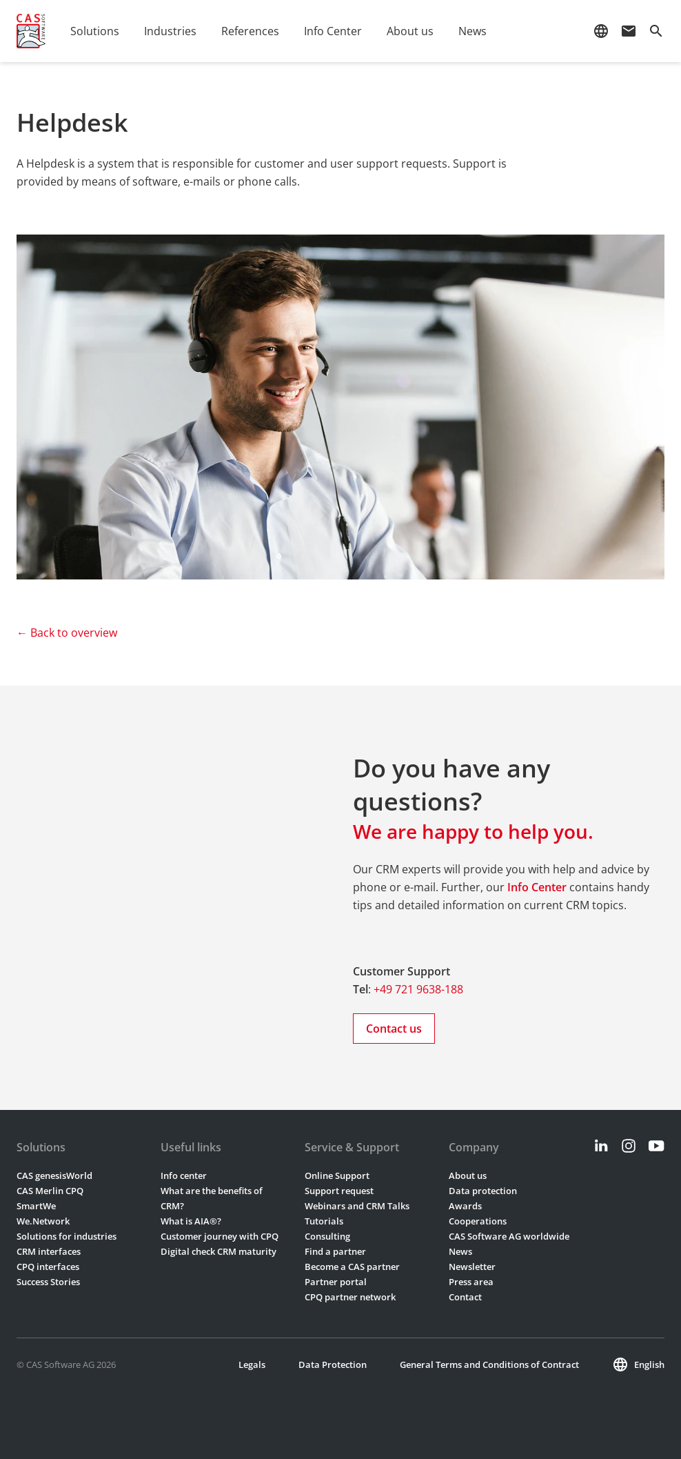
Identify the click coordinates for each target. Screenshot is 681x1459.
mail (628, 31)
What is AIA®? (191, 1221)
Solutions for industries (66, 1236)
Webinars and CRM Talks (357, 1206)
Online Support (337, 1175)
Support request (339, 1190)
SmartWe (36, 1206)
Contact (465, 1297)
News (472, 31)
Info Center (333, 31)
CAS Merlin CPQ (50, 1190)
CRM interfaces (49, 1251)
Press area (471, 1282)
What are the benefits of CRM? (212, 1198)
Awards (465, 1206)
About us (410, 31)
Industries (170, 31)
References (250, 31)
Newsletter (472, 1266)
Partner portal (336, 1282)
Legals (251, 1364)
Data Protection (332, 1364)
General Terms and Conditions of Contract (489, 1364)
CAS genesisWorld (54, 1175)
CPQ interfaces (48, 1266)
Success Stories (48, 1282)
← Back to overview (67, 632)
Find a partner (335, 1251)
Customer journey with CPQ (219, 1236)
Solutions (94, 31)
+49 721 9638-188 (418, 989)
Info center (184, 1175)
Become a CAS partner (352, 1266)
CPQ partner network (350, 1297)
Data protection (483, 1190)
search (656, 31)
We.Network (43, 1221)
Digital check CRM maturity (218, 1251)
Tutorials (324, 1221)
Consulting (327, 1236)
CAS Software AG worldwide (509, 1236)
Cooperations (478, 1221)
